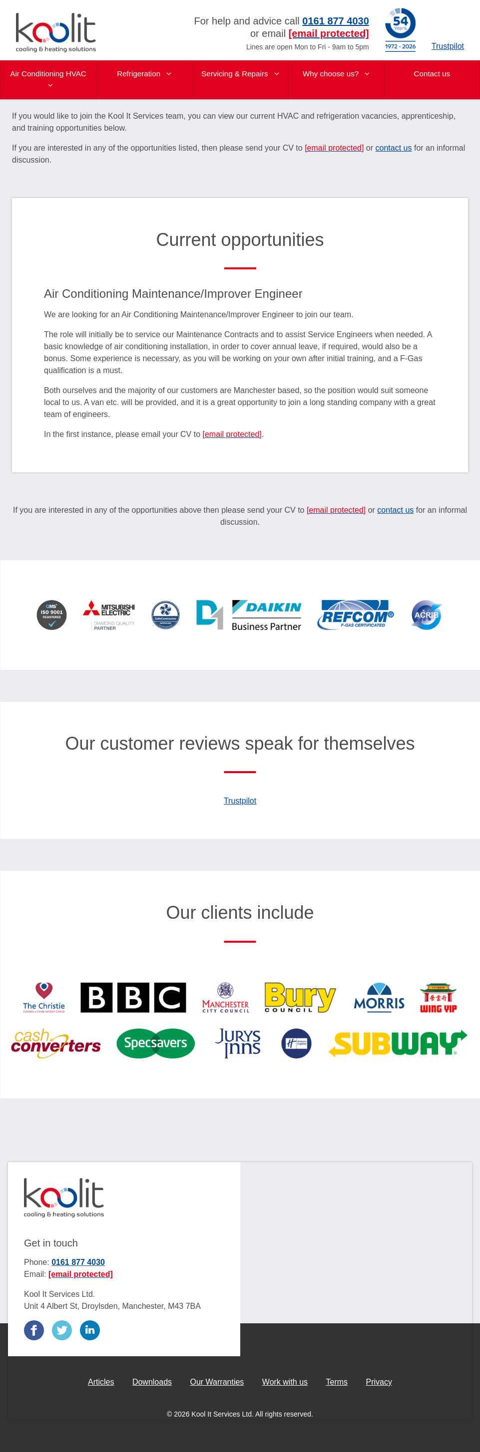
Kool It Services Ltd (56, 32)
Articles (101, 1382)
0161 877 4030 (78, 1262)
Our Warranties (217, 1382)
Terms (337, 1382)
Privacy (379, 1382)
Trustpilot (448, 46)
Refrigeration (144, 73)
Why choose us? (336, 73)
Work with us (285, 1382)
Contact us (432, 73)
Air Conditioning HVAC (48, 79)
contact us (394, 148)
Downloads (152, 1382)
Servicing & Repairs (240, 73)
